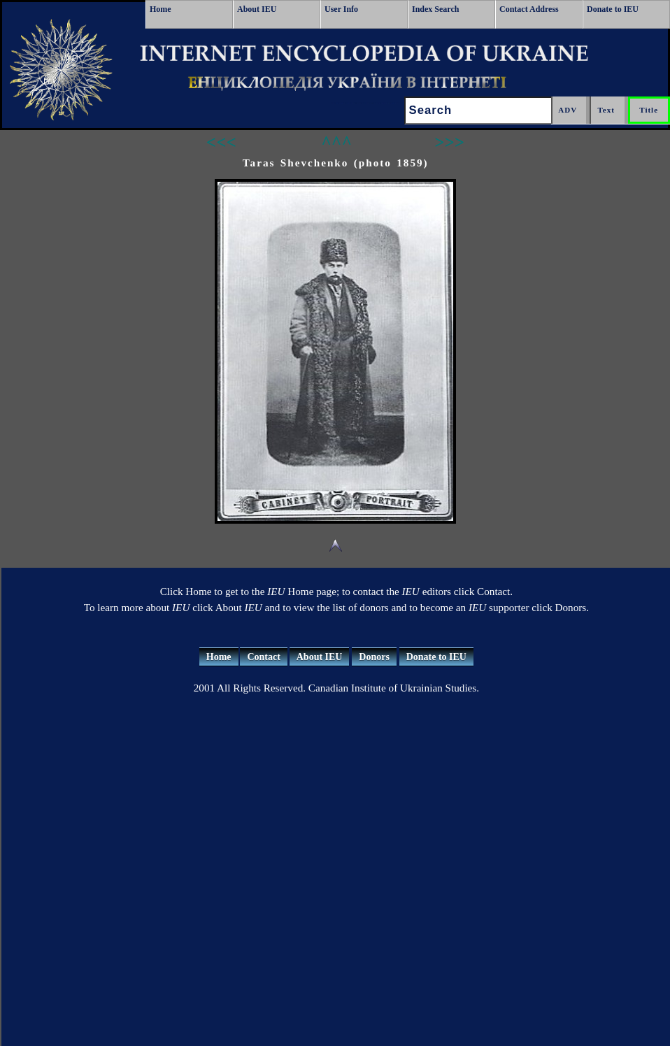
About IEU (256, 9)
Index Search (435, 9)
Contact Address (529, 9)
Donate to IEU (613, 9)
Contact (263, 657)
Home (160, 9)
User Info (341, 9)
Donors (374, 657)
